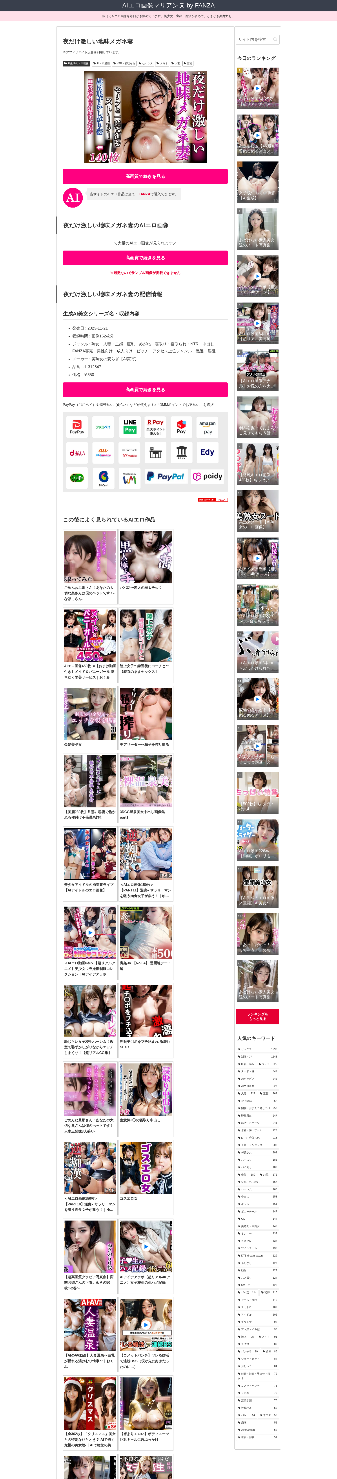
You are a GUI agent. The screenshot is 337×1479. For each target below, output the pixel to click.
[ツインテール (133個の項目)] (104, 1345)
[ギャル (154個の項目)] (100, 1337)
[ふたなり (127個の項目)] (169, 1345)
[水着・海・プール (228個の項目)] (113, 1322)
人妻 (175, 63)
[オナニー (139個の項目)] (214, 1337)
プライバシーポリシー (178, 1465)
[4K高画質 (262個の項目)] (144, 1315)
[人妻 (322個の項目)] (101, 1315)
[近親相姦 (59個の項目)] (99, 1374)
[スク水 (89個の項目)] (172, 1359)
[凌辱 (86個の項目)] (218, 1359)
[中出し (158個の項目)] (75, 1337)
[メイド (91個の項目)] (150, 1359)
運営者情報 (150, 1465)
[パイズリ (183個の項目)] (76, 1330)
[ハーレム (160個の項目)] (213, 1330)
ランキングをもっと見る (257, 1016)
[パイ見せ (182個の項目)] (104, 1330)
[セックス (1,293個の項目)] (77, 1308)
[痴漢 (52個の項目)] (164, 1374)
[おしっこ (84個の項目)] (109, 1367)
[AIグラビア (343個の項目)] (212, 1308)
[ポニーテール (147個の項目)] (128, 1337)
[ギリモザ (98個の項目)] (75, 1359)
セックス (146, 63)
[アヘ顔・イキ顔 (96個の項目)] (104, 1359)
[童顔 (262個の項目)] (121, 1315)
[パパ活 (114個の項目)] (106, 1352)
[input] (258, 40)
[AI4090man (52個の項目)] (187, 1374)
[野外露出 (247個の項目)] (214, 1315)
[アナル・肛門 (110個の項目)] (157, 1352)
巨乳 (188, 63)
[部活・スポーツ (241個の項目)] (79, 1322)
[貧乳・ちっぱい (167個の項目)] (181, 1330)
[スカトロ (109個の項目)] (187, 1352)
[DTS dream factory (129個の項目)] (138, 1345)
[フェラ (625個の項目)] (156, 1308)
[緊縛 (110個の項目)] (129, 1352)
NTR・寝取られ (124, 63)
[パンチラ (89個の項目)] (196, 1359)
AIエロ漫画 (101, 63)
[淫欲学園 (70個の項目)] (75, 1374)
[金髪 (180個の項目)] (130, 1330)
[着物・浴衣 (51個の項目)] (214, 1374)
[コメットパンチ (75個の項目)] (188, 1367)
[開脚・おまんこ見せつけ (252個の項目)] (180, 1315)
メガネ (162, 63)
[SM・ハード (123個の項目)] (78, 1352)
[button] (275, 39)
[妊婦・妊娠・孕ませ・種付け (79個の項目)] (146, 1367)
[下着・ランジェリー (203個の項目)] (183, 1322)
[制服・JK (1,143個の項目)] (106, 1308)
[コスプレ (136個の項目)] (75, 1345)
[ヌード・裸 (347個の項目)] (182, 1308)
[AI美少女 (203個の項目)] (215, 1322)
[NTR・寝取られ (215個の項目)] (148, 1322)
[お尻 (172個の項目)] (153, 1330)
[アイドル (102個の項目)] (214, 1352)
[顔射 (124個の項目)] (192, 1345)
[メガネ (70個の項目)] (216, 1367)
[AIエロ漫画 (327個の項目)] (77, 1315)
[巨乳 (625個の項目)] (132, 1308)
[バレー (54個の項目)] (122, 1374)
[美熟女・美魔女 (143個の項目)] (183, 1337)
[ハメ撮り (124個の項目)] (214, 1345)
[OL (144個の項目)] (154, 1337)
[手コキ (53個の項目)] (143, 1374)
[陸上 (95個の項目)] (129, 1359)
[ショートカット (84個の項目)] (79, 1367)
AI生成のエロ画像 (76, 63)
